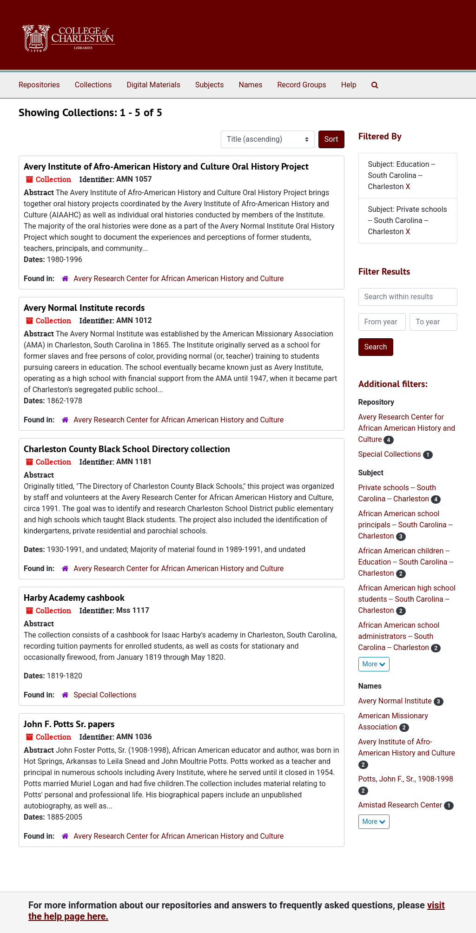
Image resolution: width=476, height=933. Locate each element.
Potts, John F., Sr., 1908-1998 (406, 779)
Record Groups (301, 84)
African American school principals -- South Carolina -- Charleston (405, 524)
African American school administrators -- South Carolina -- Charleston (399, 636)
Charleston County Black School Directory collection (127, 449)
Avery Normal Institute (396, 700)
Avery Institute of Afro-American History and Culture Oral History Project (166, 166)
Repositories (39, 84)
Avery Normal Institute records (84, 308)
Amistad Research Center (401, 805)
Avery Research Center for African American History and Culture (178, 278)
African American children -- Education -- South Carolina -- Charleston (406, 562)
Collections (93, 84)
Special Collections (104, 694)
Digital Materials (153, 84)
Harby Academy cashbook (74, 597)
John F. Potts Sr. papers (69, 724)
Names (251, 84)
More (374, 664)
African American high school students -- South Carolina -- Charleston (407, 599)
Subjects (209, 84)
